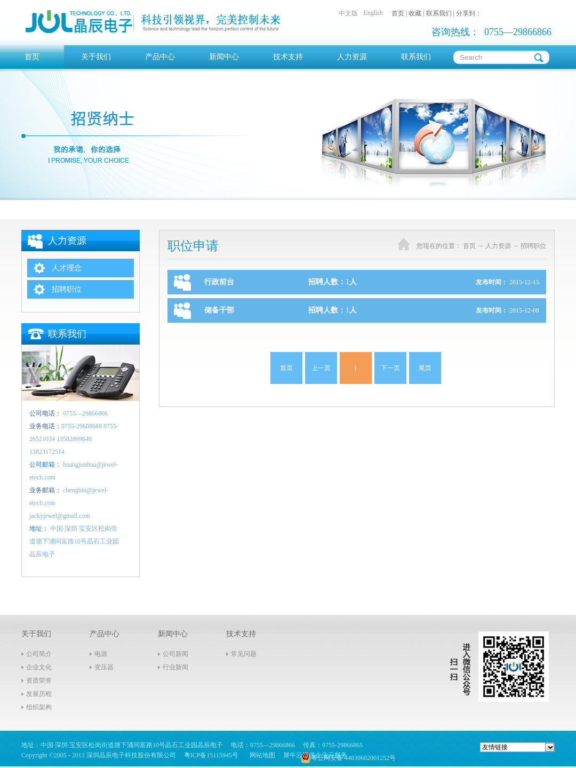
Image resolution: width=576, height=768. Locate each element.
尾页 (425, 368)
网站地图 (260, 755)
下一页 (390, 368)
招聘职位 (533, 246)
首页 (32, 57)
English (373, 13)
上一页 (321, 368)
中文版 (348, 13)
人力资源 (498, 246)
